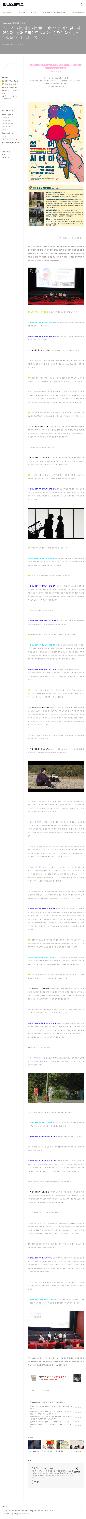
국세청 (5, 1506)
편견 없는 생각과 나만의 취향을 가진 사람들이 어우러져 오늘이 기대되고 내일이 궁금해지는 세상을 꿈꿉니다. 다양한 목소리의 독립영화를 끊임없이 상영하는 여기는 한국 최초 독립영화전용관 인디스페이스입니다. (52, 1474)
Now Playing (7, 114)
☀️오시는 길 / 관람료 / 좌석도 (54, 12)
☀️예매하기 (7, 12)
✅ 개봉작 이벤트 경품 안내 (10, 81)
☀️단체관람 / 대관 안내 (27, 12)
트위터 (15, 65)
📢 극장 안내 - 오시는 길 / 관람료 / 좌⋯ (10, 92)
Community (35, 1402)
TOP (81, 1507)
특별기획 (6, 126)
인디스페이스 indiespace (42, 1468)
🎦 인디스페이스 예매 (9, 84)
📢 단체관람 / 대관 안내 (9, 87)
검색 (76, 4)
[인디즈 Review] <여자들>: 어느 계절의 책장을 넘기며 (48, 1422)
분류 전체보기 (7, 111)
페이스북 (4, 65)
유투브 (5, 69)
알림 (4, 136)
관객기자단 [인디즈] (48, 1402)
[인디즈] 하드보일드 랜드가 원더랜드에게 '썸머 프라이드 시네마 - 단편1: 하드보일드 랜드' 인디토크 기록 (51, 1417)
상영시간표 (6, 121)
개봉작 (5, 129)
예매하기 (6, 118)
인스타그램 (9, 65)
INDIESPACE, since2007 (11, 143)
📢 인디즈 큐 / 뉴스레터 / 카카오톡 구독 (10, 97)
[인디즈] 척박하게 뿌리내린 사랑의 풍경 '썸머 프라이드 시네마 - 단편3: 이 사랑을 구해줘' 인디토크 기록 (51, 1412)
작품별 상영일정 (9, 123)
